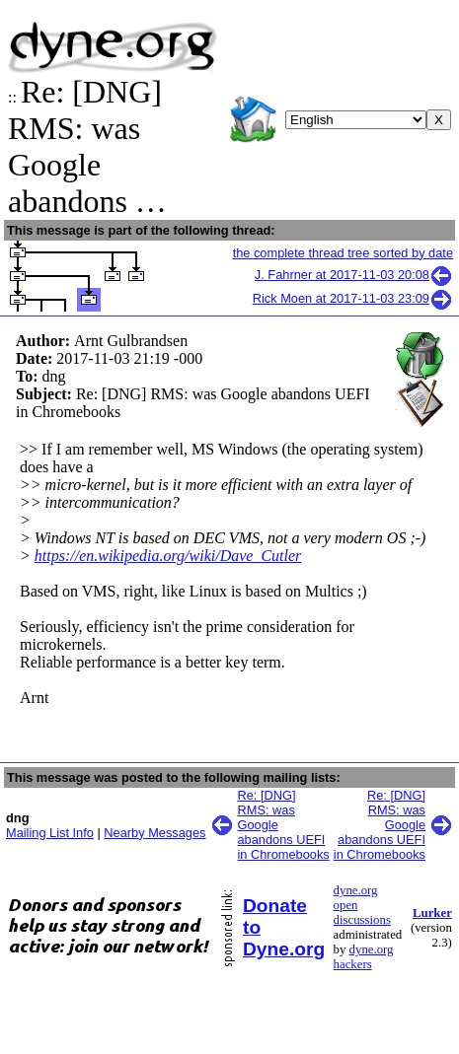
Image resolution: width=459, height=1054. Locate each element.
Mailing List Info (50, 832)
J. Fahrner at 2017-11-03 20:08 (354, 274)
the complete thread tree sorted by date (343, 253)
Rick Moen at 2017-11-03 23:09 (353, 298)
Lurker (432, 913)
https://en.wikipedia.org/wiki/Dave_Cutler (168, 555)
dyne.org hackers (364, 957)
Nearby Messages (154, 832)
